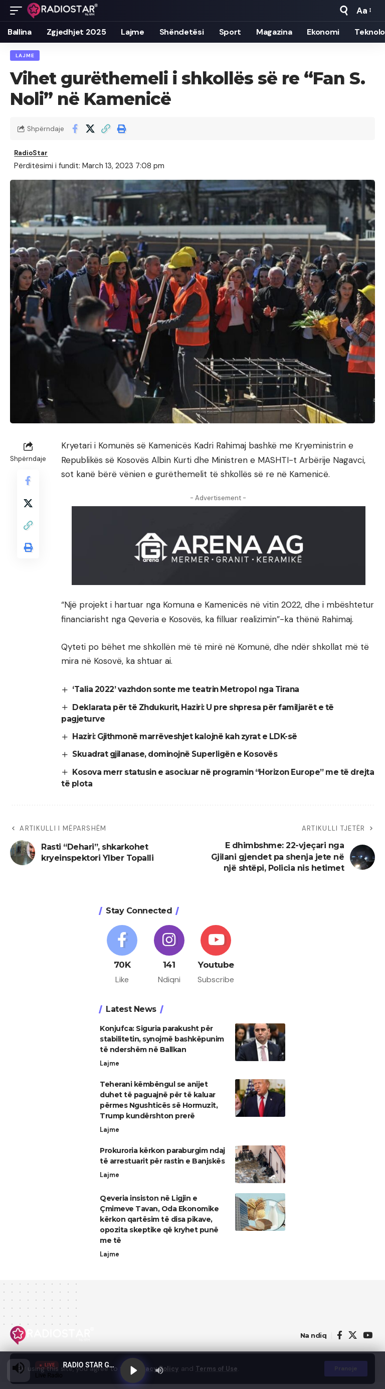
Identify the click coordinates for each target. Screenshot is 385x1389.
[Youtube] (216, 959)
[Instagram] (169, 959)
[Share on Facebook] (75, 130)
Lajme (25, 56)
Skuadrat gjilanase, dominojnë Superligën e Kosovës (181, 757)
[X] (352, 1342)
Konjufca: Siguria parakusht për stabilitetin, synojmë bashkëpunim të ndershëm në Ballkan (162, 1044)
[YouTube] (367, 1342)
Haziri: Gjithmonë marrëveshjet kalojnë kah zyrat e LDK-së (192, 739)
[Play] (133, 1370)
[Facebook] (122, 959)
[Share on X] (90, 130)
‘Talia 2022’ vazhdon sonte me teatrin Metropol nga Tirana (192, 692)
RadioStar (33, 155)
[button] (18, 10)
